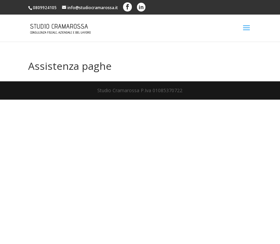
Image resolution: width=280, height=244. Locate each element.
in (141, 7)
